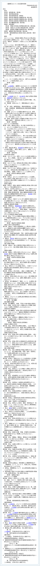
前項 (10, 408)
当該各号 (9, 98)
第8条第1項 (18, 206)
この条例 (10, 86)
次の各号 (22, 96)
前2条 (6, 254)
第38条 (30, 194)
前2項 (12, 238)
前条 (20, 207)
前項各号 (20, 147)
